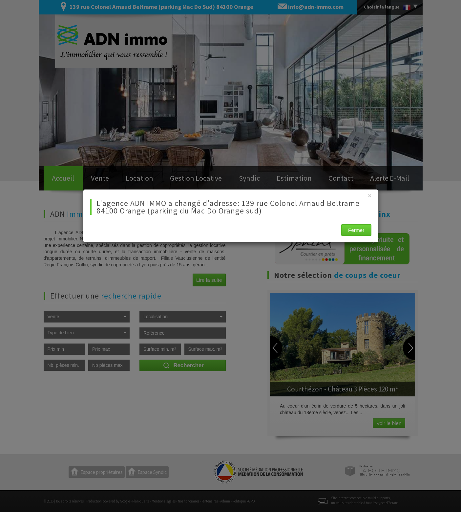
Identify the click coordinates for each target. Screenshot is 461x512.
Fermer (356, 230)
